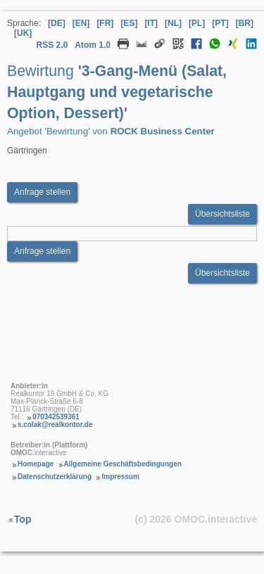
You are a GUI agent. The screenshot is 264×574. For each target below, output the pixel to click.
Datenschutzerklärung (55, 476)
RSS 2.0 (52, 45)
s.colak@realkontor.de (55, 424)
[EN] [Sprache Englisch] (81, 23)
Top (23, 518)
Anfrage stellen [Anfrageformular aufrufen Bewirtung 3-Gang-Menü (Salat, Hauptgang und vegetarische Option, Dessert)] (42, 192)
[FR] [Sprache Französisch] (104, 23)
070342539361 (56, 417)
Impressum (120, 476)
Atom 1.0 (93, 45)
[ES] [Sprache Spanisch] (128, 23)
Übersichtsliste (222, 214)
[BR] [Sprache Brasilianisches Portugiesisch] (244, 23)
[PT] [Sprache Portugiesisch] (220, 23)
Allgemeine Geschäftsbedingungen (123, 464)
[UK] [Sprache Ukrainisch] (23, 33)
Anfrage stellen (42, 251)
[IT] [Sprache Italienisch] (151, 23)
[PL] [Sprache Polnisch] (197, 23)
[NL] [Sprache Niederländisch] (173, 23)
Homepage (36, 464)
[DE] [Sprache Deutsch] (56, 23)
